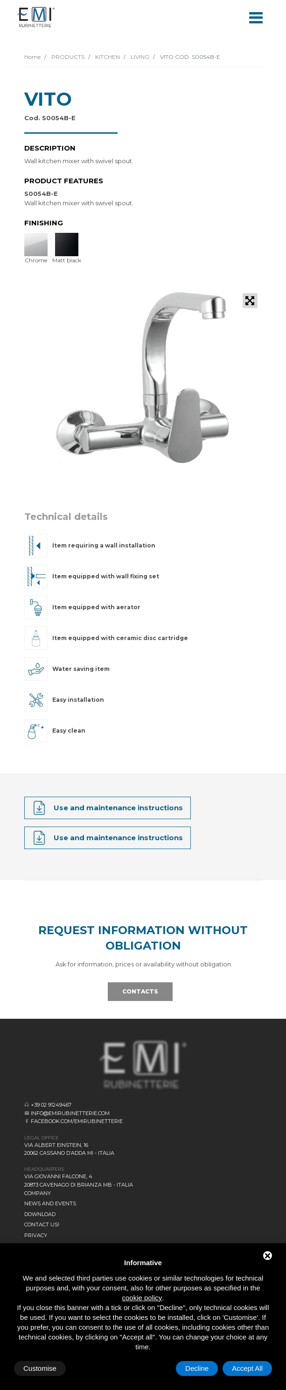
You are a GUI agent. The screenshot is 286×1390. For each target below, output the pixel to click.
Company (37, 1193)
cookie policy (142, 1298)
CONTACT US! (41, 1224)
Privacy (35, 1235)
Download (40, 1214)
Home (32, 56)
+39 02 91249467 (51, 1105)
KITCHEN (107, 56)
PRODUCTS (67, 56)
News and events (50, 1203)
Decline (197, 1368)
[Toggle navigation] (256, 16)
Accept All (247, 1368)
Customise (39, 1368)
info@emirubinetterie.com (70, 1113)
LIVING (139, 56)
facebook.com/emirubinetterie (77, 1121)
